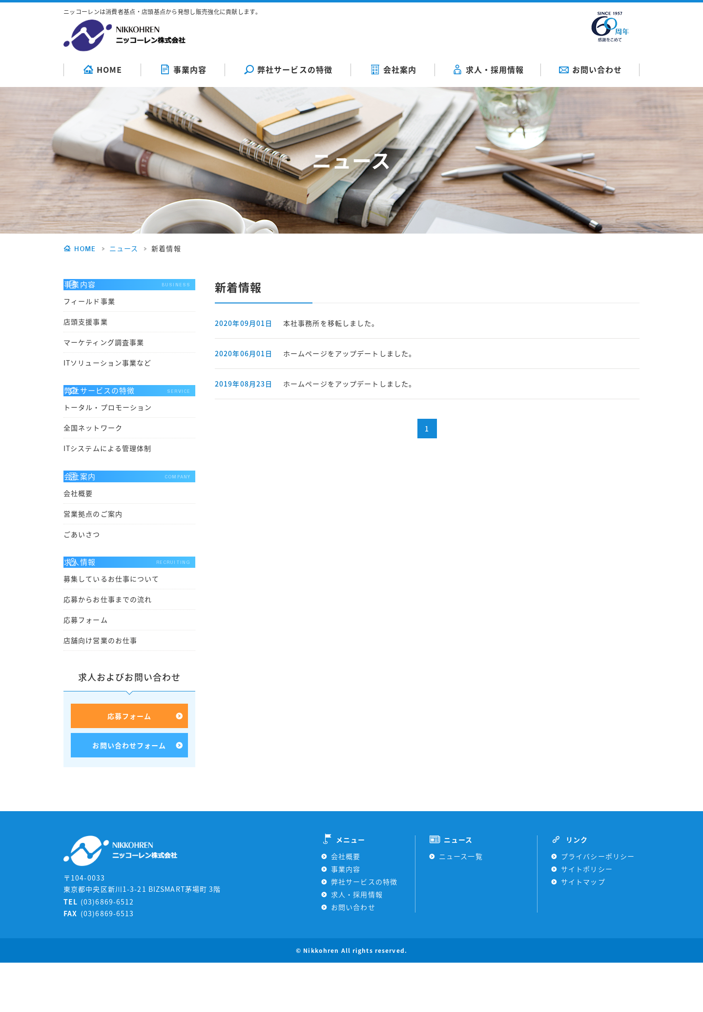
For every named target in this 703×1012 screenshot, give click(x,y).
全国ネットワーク (93, 450)
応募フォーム (85, 665)
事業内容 (183, 69)
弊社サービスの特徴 (288, 69)
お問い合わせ (590, 69)
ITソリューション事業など (107, 374)
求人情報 (129, 601)
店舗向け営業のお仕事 (100, 685)
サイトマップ (583, 931)
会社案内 (393, 69)
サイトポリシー (587, 918)
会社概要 (78, 527)
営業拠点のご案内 (93, 547)
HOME (102, 69)
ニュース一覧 (461, 905)
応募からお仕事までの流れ (107, 644)
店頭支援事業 (85, 333)
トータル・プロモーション (107, 430)
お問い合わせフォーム (129, 793)
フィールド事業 (89, 312)
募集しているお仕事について (111, 624)
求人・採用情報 (488, 69)
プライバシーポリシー (598, 905)
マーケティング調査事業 (103, 353)
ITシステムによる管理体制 (107, 471)
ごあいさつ (82, 568)
